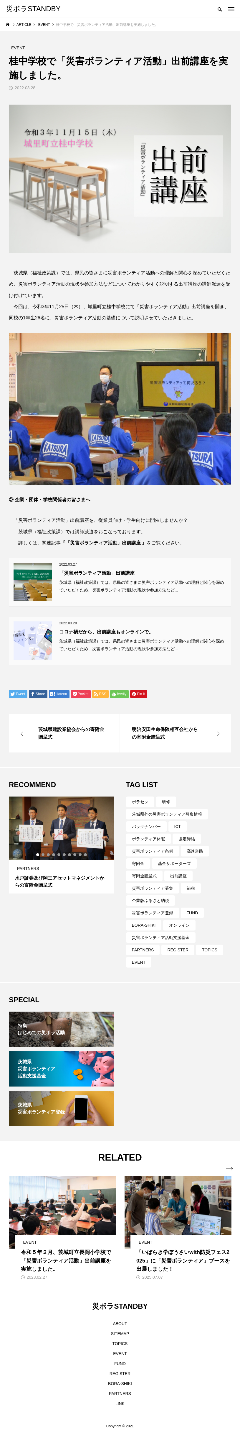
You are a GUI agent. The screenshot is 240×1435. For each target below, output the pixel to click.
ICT (177, 826)
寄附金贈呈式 (144, 876)
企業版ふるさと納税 (150, 900)
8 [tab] (75, 854)
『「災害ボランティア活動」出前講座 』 (104, 542)
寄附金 (138, 863)
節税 (191, 888)
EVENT (139, 962)
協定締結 (186, 838)
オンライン (179, 925)
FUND (192, 913)
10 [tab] (85, 854)
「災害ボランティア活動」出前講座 (97, 573)
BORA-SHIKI (144, 925)
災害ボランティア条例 (152, 851)
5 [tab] (59, 854)
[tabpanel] (61, 845)
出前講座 (178, 876)
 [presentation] (227, 1169)
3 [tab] (48, 854)
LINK (120, 1404)
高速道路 (195, 851)
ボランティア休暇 (148, 838)
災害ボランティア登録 (152, 913)
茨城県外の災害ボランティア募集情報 (167, 814)
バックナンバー (146, 826)
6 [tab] (64, 854)
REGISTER (177, 950)
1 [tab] (38, 854)
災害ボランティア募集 (152, 888)
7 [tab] (70, 854)
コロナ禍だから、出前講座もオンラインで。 (106, 631)
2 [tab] (43, 854)
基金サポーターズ (174, 863)
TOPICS (209, 950)
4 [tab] (54, 854)
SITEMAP (120, 1334)
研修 (166, 801)
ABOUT (120, 1324)
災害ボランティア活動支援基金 (161, 937)
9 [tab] (80, 854)
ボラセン (140, 801)
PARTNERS (143, 950)
